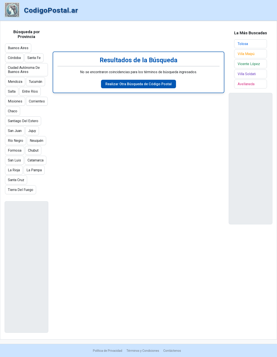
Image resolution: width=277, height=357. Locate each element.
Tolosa (243, 44)
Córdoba (14, 58)
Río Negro (15, 141)
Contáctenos (172, 350)
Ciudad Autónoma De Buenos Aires (24, 70)
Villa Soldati (247, 74)
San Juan (15, 131)
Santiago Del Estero (23, 121)
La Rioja (14, 170)
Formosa (14, 150)
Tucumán (35, 82)
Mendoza (15, 82)
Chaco (12, 111)
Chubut (33, 150)
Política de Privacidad (107, 350)
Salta (12, 91)
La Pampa (34, 170)
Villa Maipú (246, 54)
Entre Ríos (30, 91)
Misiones (15, 101)
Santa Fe (34, 58)
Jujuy (32, 131)
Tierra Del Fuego (20, 190)
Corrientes (37, 101)
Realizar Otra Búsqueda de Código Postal (138, 84)
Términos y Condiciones (142, 350)
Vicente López (249, 64)
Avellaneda (246, 84)
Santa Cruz (16, 180)
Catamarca (36, 160)
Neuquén (36, 141)
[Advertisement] (138, 36)
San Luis (14, 160)
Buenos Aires (18, 48)
